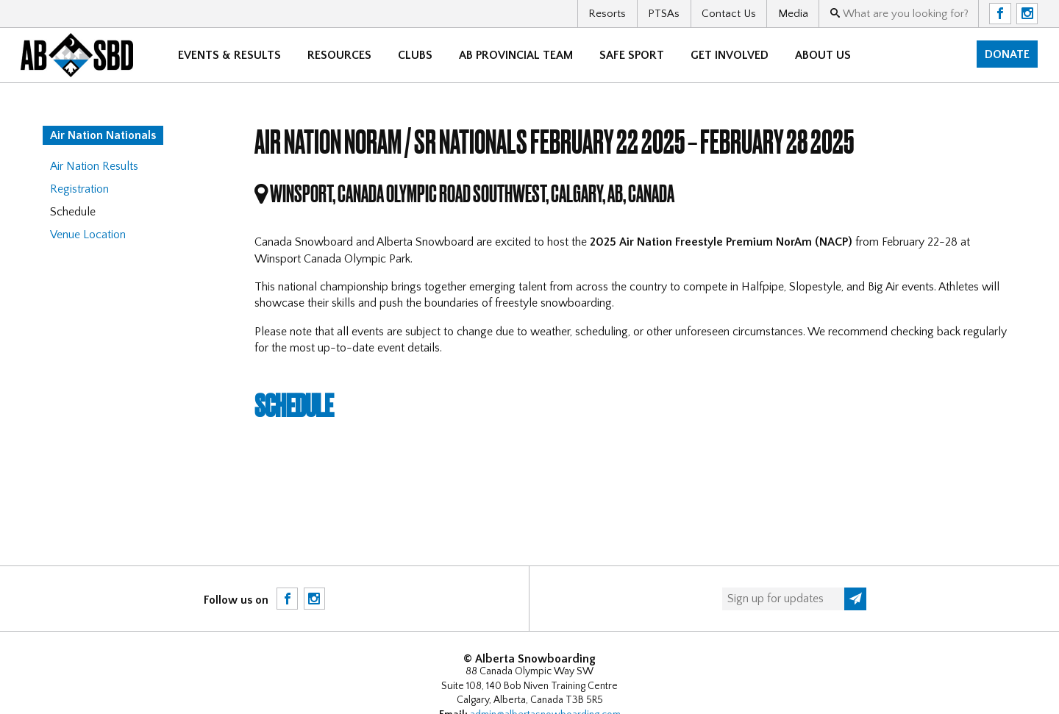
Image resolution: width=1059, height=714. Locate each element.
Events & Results (230, 55)
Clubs (416, 55)
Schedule (296, 404)
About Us (824, 55)
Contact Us (729, 13)
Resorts (607, 13)
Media (793, 13)
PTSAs (664, 13)
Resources (340, 55)
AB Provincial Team (517, 55)
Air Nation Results (94, 166)
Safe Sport (632, 55)
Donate (1007, 54)
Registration (79, 189)
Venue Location (88, 234)
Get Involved (730, 55)
